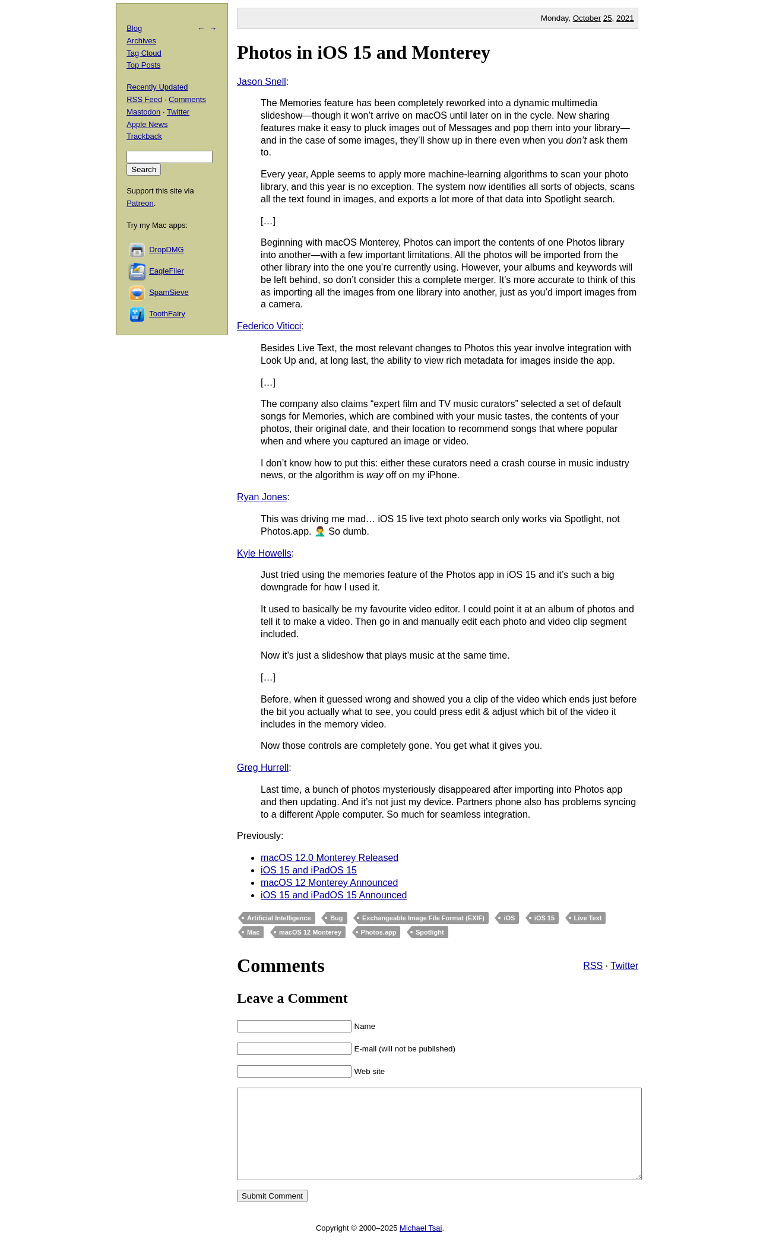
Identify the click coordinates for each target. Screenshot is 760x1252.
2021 (625, 18)
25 (607, 18)
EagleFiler (166, 270)
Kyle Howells (264, 553)
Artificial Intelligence (279, 917)
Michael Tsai (421, 1245)
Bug (336, 917)
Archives (141, 40)
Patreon (140, 203)
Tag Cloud (144, 53)
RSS (593, 966)
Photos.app (379, 932)
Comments (187, 99)
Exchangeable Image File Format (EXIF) (423, 917)
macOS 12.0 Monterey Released (329, 858)
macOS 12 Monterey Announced (329, 883)
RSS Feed (144, 99)
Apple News (146, 124)
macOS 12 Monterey (310, 932)
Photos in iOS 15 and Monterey (363, 52)
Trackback (144, 136)
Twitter (624, 966)
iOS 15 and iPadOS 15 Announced (334, 895)
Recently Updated (157, 86)
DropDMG (166, 249)
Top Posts (143, 65)
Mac (253, 932)
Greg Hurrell (263, 767)
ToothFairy (167, 313)
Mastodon (143, 111)
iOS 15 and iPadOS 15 (309, 870)
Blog (134, 28)
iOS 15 (544, 917)
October (587, 18)
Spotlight (430, 932)
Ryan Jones (262, 497)
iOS (509, 917)
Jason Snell (261, 82)
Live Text (588, 917)
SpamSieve (168, 292)
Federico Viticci (269, 326)
